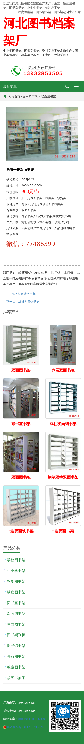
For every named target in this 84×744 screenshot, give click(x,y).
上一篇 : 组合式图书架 (21, 294)
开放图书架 (16, 656)
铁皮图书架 (16, 592)
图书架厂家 (30, 96)
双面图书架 (48, 96)
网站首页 (14, 96)
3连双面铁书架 (21, 530)
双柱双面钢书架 (63, 423)
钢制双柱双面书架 (63, 477)
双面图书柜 (21, 477)
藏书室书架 (21, 423)
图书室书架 (16, 602)
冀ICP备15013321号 (31, 719)
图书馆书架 (16, 645)
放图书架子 (16, 677)
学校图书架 (16, 559)
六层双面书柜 (63, 370)
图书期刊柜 (16, 634)
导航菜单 (10, 86)
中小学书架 (16, 570)
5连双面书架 (63, 530)
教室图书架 (16, 666)
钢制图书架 (16, 581)
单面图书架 (16, 624)
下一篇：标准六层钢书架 (22, 302)
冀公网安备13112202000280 (25, 727)
